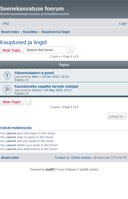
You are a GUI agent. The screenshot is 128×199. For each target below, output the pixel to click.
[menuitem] (6, 23)
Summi (36, 90)
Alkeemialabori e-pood (34, 73)
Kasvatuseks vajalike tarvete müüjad (46, 86)
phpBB (50, 169)
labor (35, 76)
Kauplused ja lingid (23, 42)
